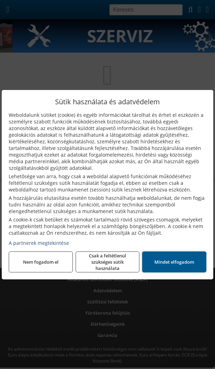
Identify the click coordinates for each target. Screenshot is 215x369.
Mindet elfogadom (174, 262)
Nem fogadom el (41, 262)
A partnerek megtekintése (39, 243)
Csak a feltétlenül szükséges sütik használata (107, 262)
